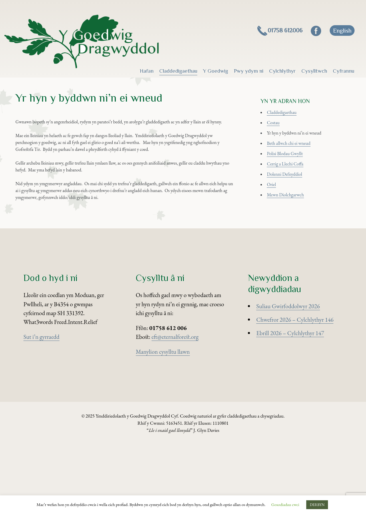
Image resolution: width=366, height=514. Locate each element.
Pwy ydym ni (248, 71)
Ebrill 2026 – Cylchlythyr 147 (290, 403)
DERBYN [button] (317, 504)
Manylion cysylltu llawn (163, 421)
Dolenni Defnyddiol (292, 203)
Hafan (147, 71)
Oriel (275, 217)
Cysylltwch (314, 71)
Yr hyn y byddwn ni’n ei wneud (304, 150)
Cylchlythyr (282, 71)
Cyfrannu (343, 71)
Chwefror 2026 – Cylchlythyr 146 (294, 389)
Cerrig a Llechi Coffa (292, 190)
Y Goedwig (215, 71)
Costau (277, 136)
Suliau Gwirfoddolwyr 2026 (288, 376)
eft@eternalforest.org (175, 406)
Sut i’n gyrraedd (41, 406)
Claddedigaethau (178, 71)
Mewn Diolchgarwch (293, 230)
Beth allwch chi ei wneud (297, 163)
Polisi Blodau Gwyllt (292, 177)
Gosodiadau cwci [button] (285, 504)
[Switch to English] (342, 30)
